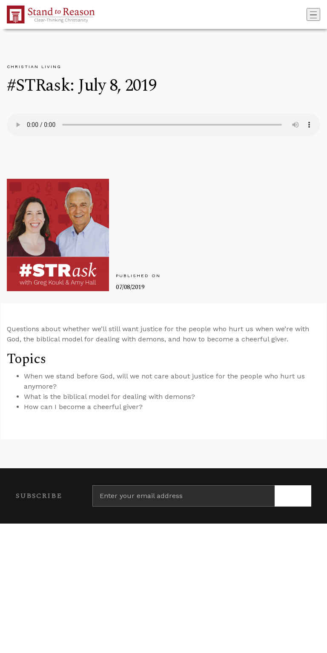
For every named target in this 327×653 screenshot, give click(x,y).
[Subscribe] (293, 496)
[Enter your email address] (183, 496)
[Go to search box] (304, 14)
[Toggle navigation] (313, 14)
